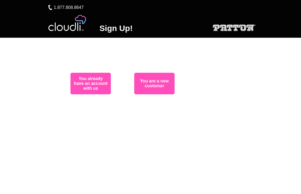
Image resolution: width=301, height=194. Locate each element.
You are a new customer (154, 83)
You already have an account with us (90, 83)
